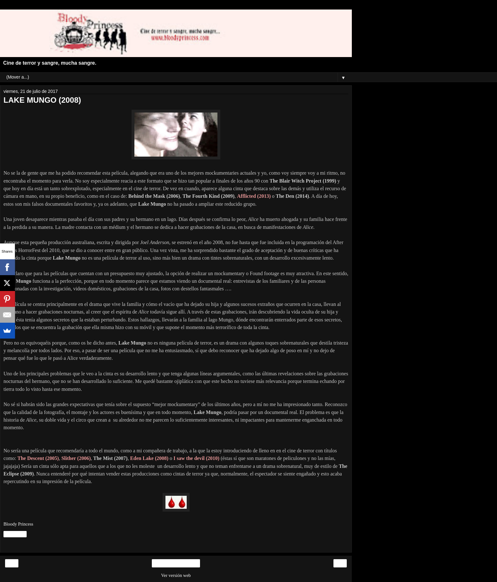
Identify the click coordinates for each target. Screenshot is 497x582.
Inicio (175, 563)
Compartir (15, 534)
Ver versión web (176, 575)
